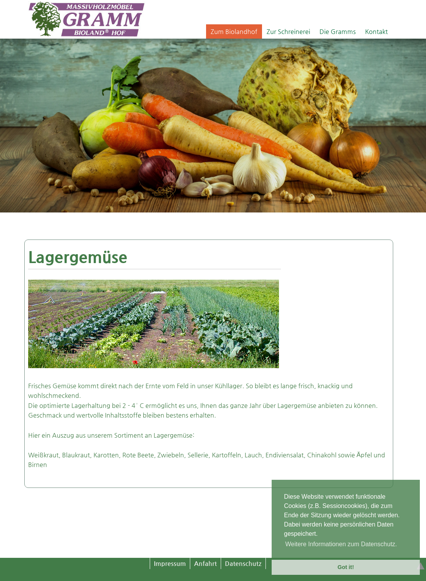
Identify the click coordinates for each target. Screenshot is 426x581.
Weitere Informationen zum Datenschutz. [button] (341, 544)
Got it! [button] (346, 567)
